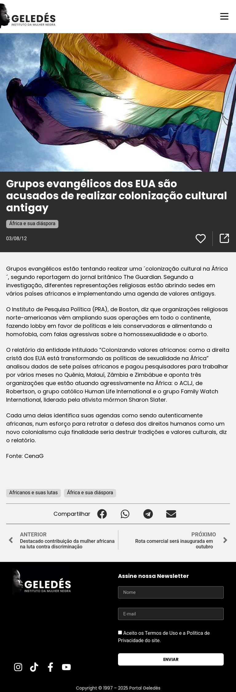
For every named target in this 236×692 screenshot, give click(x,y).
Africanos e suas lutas (33, 492)
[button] (101, 513)
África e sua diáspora (32, 223)
